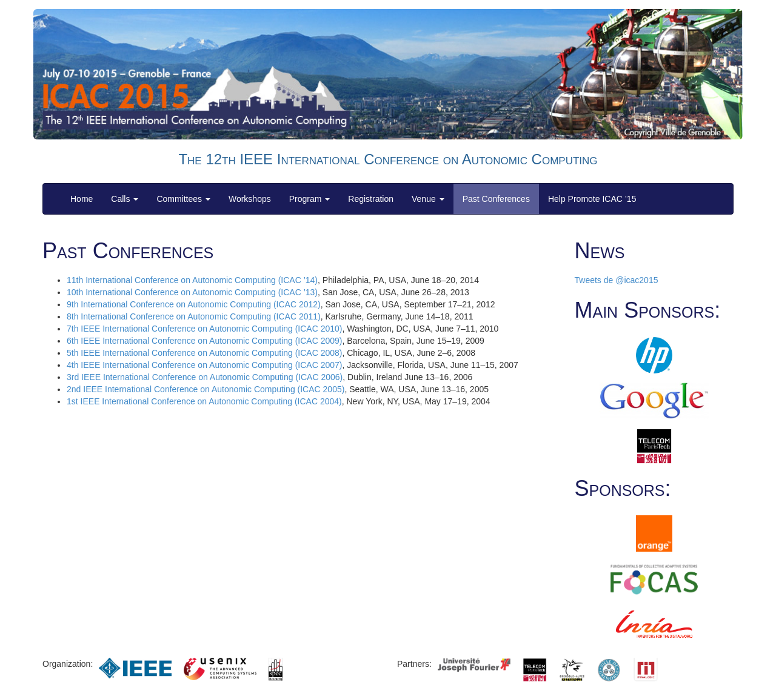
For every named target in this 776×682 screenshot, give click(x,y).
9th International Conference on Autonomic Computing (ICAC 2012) (194, 304)
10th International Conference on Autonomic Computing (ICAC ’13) (192, 292)
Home (81, 199)
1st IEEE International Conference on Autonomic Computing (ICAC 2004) (204, 401)
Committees (183, 199)
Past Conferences (496, 199)
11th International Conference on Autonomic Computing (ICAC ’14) (192, 280)
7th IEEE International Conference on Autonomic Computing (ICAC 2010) (204, 328)
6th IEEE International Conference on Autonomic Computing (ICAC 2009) (204, 341)
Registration (370, 199)
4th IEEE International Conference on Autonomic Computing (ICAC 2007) (204, 365)
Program (309, 199)
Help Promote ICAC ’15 (592, 199)
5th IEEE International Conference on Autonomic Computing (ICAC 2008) (204, 353)
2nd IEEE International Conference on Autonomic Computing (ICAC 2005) (205, 389)
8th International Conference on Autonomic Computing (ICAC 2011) (194, 316)
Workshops (250, 199)
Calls (124, 199)
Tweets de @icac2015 (616, 280)
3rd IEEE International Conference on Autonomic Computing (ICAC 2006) (205, 377)
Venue (428, 199)
